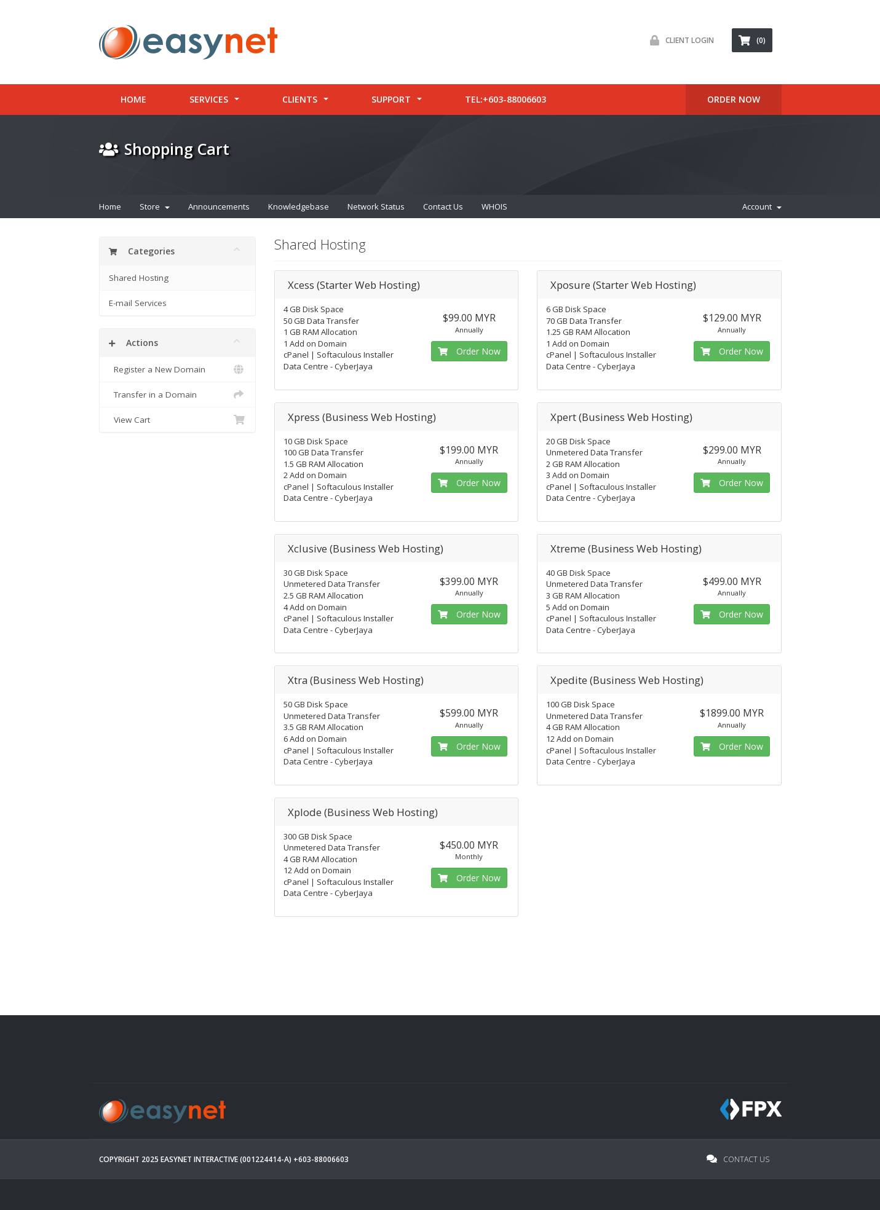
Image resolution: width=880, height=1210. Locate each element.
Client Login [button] (679, 40)
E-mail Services (138, 302)
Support (391, 99)
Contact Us (443, 206)
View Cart (177, 419)
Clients (299, 99)
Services (208, 99)
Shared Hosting (138, 277)
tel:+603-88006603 (505, 99)
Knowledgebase (298, 206)
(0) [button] (752, 40)
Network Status (376, 206)
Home (133, 99)
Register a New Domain (177, 369)
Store (155, 206)
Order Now (469, 351)
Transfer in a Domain (177, 394)
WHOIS (494, 206)
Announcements (219, 206)
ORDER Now (733, 99)
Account (762, 206)
